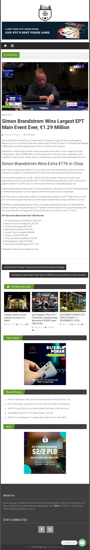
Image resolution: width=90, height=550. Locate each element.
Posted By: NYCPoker (12, 135)
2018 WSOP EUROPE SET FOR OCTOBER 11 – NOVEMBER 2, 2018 (72, 317)
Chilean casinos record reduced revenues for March (15, 317)
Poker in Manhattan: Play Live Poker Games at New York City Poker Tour (39, 399)
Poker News (7, 107)
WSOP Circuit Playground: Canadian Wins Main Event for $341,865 (37, 417)
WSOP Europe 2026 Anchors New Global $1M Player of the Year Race (38, 408)
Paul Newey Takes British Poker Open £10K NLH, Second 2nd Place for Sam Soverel (48, 275)
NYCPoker (22, 324)
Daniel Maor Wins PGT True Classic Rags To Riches (30, 413)
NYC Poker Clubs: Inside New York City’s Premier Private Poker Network (39, 404)
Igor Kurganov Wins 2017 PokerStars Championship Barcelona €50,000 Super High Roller (44, 319)
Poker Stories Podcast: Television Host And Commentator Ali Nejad (34, 267)
